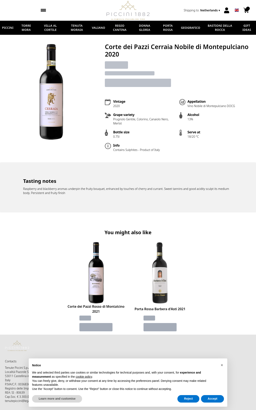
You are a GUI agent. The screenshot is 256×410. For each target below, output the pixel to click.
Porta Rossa (168, 28)
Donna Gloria (144, 28)
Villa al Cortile (50, 28)
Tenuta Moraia (77, 28)
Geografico (190, 28)
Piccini (7, 28)
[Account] (227, 10)
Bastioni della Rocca (220, 28)
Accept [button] (212, 398)
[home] (128, 10)
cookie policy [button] (84, 376)
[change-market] (202, 10)
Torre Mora (26, 28)
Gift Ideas (246, 28)
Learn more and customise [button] (57, 398)
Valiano (98, 28)
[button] (222, 365)
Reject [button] (188, 398)
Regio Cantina (120, 28)
